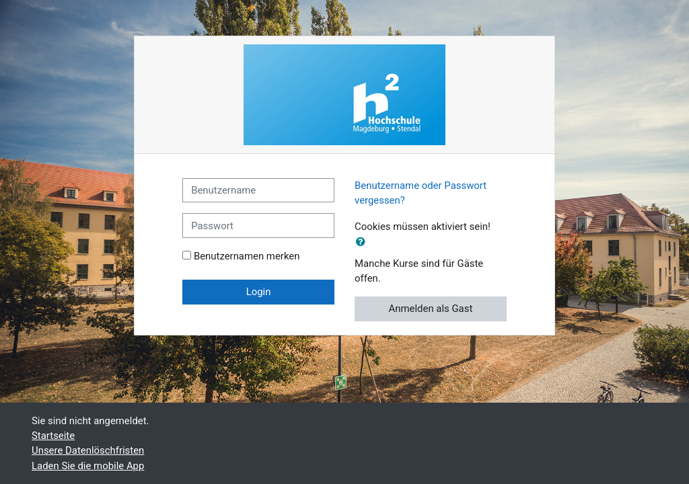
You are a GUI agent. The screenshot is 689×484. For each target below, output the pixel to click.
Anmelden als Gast (431, 308)
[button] (363, 242)
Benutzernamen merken (247, 256)
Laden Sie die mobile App (88, 466)
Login (258, 292)
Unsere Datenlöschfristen (88, 450)
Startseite (53, 436)
